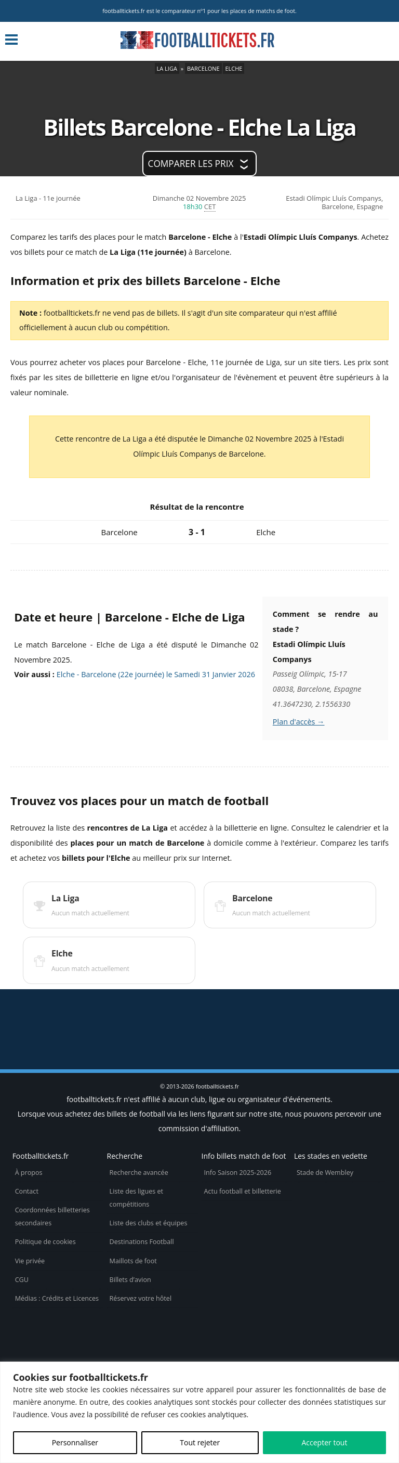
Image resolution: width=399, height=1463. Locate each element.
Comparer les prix (191, 164)
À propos (29, 1172)
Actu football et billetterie (242, 1191)
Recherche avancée (139, 1172)
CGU (22, 1279)
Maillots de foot (133, 1261)
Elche (233, 68)
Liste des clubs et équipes (149, 1223)
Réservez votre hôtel (141, 1298)
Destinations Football (142, 1241)
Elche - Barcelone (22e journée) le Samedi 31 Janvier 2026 (156, 674)
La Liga (167, 68)
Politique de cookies (45, 1241)
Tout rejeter (200, 1442)
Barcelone (203, 68)
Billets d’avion (130, 1279)
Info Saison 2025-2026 (238, 1172)
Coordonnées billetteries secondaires (52, 1216)
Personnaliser (75, 1442)
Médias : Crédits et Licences (57, 1298)
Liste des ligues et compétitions (136, 1198)
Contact (26, 1191)
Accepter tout (324, 1442)
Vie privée (30, 1261)
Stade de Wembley (325, 1172)
